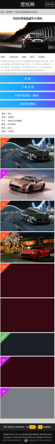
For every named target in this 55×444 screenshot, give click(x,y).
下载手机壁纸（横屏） (27, 95)
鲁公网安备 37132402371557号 (38, 440)
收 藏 (27, 78)
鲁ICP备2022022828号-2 (12, 440)
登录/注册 (49, 4)
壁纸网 (28, 4)
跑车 (32, 57)
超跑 (24, 57)
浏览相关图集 (27, 103)
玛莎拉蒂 (14, 57)
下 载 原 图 (27, 87)
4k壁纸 (41, 57)
